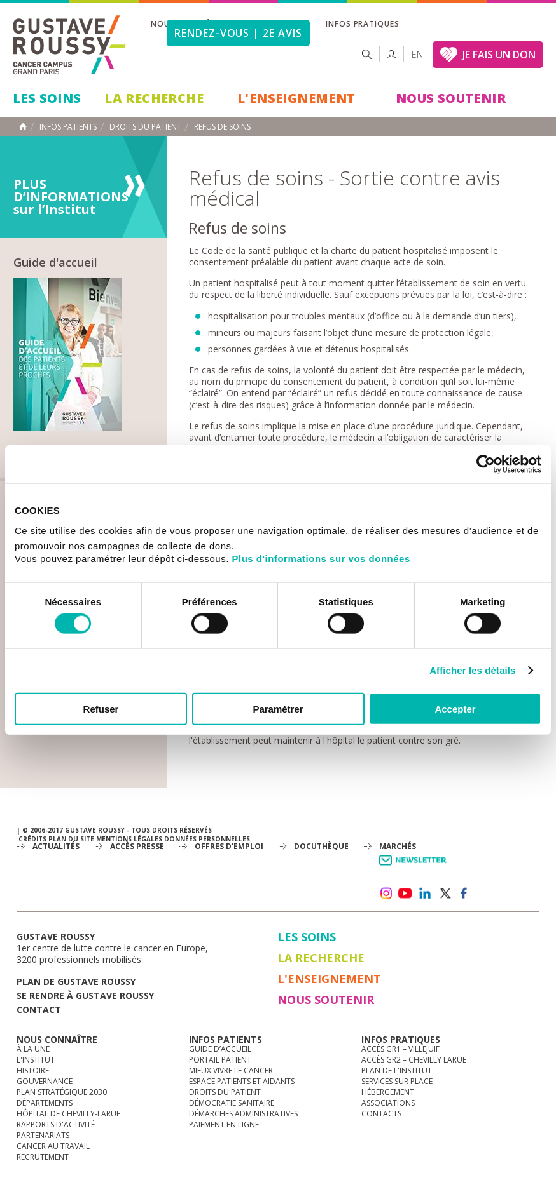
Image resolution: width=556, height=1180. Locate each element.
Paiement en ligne (224, 1124)
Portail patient (220, 1059)
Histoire (33, 1070)
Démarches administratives (243, 1113)
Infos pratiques (363, 23)
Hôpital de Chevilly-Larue (68, 1113)
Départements (45, 1102)
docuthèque (321, 846)
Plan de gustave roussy (76, 982)
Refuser (101, 708)
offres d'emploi (229, 846)
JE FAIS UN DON (499, 55)
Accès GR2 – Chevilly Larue (413, 1059)
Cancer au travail (53, 1146)
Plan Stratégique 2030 (62, 1092)
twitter (445, 894)
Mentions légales (129, 839)
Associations (388, 1102)
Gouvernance (45, 1081)
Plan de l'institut (396, 1070)
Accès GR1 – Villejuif (400, 1048)
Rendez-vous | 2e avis (238, 33)
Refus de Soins (222, 127)
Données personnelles (207, 839)
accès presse (137, 846)
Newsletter (415, 867)
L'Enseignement (296, 98)
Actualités (56, 846)
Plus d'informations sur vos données (321, 558)
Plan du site (71, 839)
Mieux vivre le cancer (231, 1070)
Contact (39, 1009)
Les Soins (47, 98)
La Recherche (154, 98)
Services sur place (397, 1081)
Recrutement (43, 1156)
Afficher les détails (472, 670)
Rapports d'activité (56, 1124)
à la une (33, 1048)
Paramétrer (278, 708)
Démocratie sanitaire (231, 1102)
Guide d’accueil (220, 1048)
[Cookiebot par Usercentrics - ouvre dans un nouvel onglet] (485, 464)
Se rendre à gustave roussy (85, 995)
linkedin (425, 894)
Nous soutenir (451, 98)
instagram (386, 894)
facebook (464, 894)
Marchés (397, 846)
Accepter (454, 708)
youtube (405, 894)
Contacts (381, 1113)
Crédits (32, 839)
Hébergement (387, 1092)
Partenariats (43, 1135)
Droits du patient (225, 1092)
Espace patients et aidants (242, 1081)
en (417, 54)
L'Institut (36, 1059)
